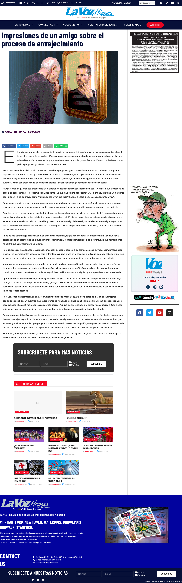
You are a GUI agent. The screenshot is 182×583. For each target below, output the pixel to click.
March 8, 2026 (102, 451)
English (74, 362)
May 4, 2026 (84, 421)
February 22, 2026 (35, 484)
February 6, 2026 (69, 484)
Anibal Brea (20, 421)
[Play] (148, 287)
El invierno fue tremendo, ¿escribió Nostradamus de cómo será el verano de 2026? (63, 448)
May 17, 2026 (33, 421)
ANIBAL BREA (22, 412)
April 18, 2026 (33, 451)
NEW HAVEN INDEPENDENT (103, 25)
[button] (9, 146)
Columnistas (72, 24)
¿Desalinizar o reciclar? (76, 418)
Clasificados (132, 25)
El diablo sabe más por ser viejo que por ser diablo (35, 418)
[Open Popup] (161, 287)
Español (75, 365)
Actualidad (24, 24)
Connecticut (48, 24)
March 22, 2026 (68, 454)
